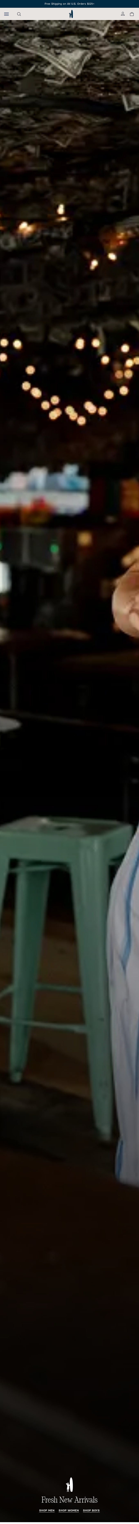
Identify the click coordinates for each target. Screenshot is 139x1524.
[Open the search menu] (19, 14)
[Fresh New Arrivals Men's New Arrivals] (69, 771)
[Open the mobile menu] (6, 14)
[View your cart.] (132, 14)
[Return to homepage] (71, 14)
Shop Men (46, 1510)
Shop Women (69, 1510)
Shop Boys (91, 1510)
